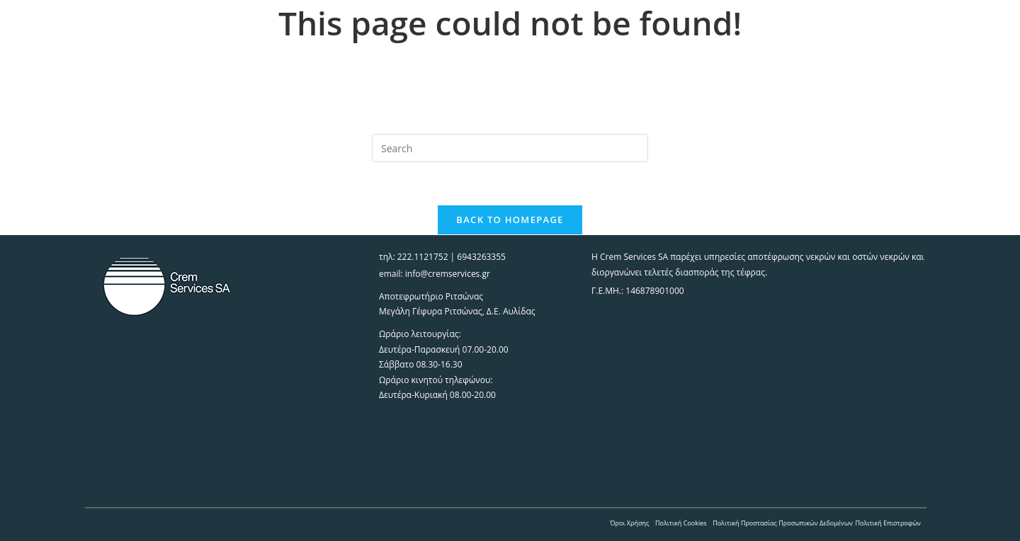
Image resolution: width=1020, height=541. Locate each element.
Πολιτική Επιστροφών (888, 523)
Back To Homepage (509, 219)
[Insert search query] (510, 148)
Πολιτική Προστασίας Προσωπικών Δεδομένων (783, 523)
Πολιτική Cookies (681, 523)
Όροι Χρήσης (629, 523)
